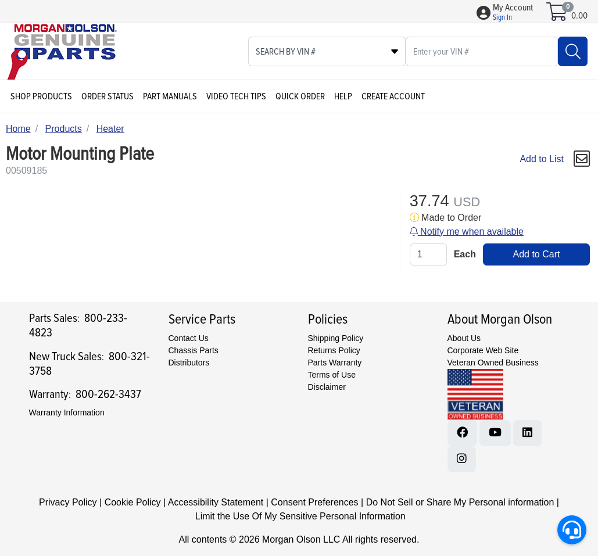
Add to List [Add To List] (542, 159)
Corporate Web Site (483, 350)
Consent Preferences (314, 502)
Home (18, 129)
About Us (464, 338)
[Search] (573, 51)
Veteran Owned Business (493, 362)
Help (343, 96)
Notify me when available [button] (467, 231)
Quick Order (300, 96)
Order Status (107, 96)
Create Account (393, 96)
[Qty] (428, 254)
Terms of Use (332, 374)
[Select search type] (327, 51)
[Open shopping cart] (557, 15)
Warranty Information (67, 412)
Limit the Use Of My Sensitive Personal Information (300, 516)
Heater (110, 129)
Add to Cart (536, 254)
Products (63, 129)
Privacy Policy (68, 502)
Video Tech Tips (236, 96)
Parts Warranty (335, 362)
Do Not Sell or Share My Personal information (460, 502)
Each (465, 254)
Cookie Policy (133, 502)
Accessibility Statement (216, 502)
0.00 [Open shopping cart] (579, 15)
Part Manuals (170, 96)
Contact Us (189, 338)
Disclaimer (327, 387)
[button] (513, 13)
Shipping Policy (336, 338)
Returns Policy (334, 350)
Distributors (189, 362)
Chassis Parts (194, 350)
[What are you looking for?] (482, 51)
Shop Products (41, 96)
